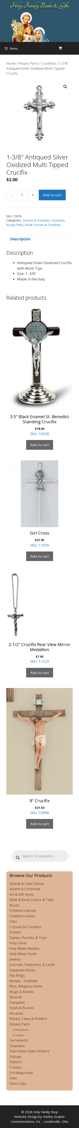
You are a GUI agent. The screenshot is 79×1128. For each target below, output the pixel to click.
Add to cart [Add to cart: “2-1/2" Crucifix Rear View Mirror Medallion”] (39, 672)
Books (14, 905)
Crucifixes (48, 63)
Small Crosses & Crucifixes (43, 225)
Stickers (15, 1062)
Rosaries (16, 1013)
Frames (15, 932)
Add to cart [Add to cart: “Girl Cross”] (39, 556)
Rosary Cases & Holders (28, 1018)
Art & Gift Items (21, 894)
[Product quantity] (22, 195)
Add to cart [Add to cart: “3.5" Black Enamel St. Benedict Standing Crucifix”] (39, 444)
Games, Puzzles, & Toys (28, 937)
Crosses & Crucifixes (36, 220)
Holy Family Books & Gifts (39, 5)
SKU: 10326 (39, 370)
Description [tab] (20, 239)
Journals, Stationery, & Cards (32, 964)
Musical (15, 997)
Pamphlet (17, 1002)
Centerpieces (20, 1030)
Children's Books (22, 910)
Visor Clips (17, 1083)
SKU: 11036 (39, 503)
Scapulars (17, 1045)
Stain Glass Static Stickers (29, 1051)
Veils (13, 1078)
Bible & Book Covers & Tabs (31, 899)
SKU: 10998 (39, 751)
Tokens (15, 1067)
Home (11, 63)
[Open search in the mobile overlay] (75, 48)
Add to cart (52, 194)
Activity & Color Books (26, 883)
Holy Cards (18, 943)
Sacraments (18, 1040)
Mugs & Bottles (21, 991)
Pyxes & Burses (21, 1007)
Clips (13, 921)
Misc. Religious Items (25, 986)
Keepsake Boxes (22, 970)
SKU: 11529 (39, 618)
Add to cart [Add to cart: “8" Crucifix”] (39, 823)
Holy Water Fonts (23, 953)
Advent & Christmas (24, 889)
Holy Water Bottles (24, 948)
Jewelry (15, 959)
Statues (15, 1056)
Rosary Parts (28, 63)
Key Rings (17, 975)
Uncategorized (21, 1072)
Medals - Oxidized (23, 981)
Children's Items (22, 916)
